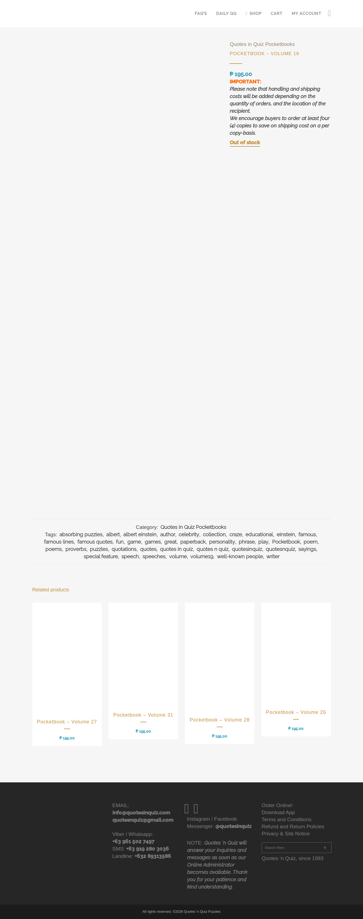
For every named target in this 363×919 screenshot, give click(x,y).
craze (235, 534)
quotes (148, 549)
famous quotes (94, 542)
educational (259, 534)
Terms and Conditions (287, 819)
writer (272, 556)
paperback (193, 542)
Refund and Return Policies (293, 826)
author (167, 534)
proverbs (75, 549)
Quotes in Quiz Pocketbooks (262, 44)
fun (120, 542)
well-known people (240, 556)
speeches (154, 556)
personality (222, 542)
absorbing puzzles (80, 534)
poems (53, 549)
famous (307, 534)
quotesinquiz (247, 549)
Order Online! (277, 805)
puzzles (99, 549)
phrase (247, 542)
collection (214, 534)
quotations (124, 549)
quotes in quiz (176, 549)
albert (113, 534)
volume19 (201, 556)
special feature (101, 556)
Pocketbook (286, 542)
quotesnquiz (280, 549)
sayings (307, 549)
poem (310, 542)
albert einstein (139, 534)
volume (178, 556)
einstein (286, 534)
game (134, 542)
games (153, 542)
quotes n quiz (212, 549)
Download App (278, 812)
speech (130, 556)
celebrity (189, 534)
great (170, 542)
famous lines (59, 542)
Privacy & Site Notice (286, 833)
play (263, 542)
